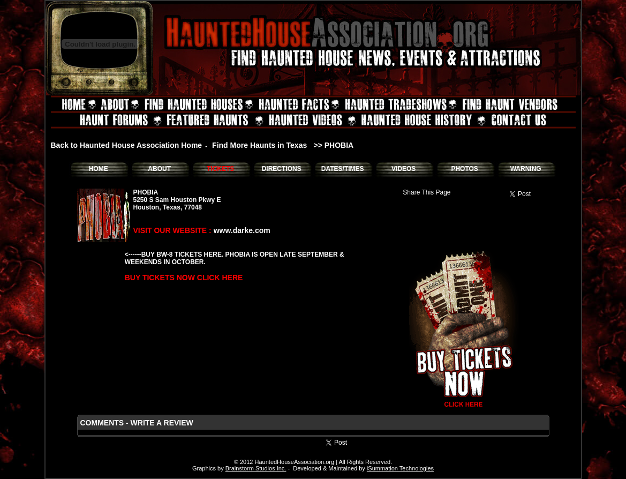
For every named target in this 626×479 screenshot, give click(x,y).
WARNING (525, 169)
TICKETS (220, 169)
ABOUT (159, 169)
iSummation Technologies (400, 468)
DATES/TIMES (342, 169)
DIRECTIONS (281, 169)
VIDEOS (403, 169)
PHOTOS (464, 169)
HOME (98, 169)
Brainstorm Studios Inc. (255, 468)
